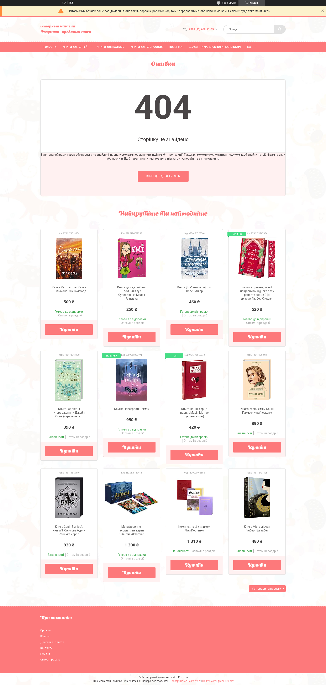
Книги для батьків (110, 46)
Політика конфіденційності (218, 681)
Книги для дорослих (147, 46)
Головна (49, 46)
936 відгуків (229, 2)
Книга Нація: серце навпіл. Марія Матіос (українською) (194, 412)
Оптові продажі (50, 659)
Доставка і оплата (52, 642)
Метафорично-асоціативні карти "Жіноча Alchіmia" (132, 530)
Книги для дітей (75, 46)
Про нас (45, 630)
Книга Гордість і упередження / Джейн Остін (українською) (69, 412)
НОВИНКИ (176, 46)
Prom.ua (183, 677)
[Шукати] (280, 29)
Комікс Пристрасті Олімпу (131, 409)
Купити (69, 330)
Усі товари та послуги (266, 588)
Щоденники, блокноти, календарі (215, 46)
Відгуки (44, 636)
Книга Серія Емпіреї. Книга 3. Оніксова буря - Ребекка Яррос (69, 530)
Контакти (46, 647)
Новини (45, 653)
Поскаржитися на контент (185, 681)
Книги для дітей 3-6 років (163, 176)
